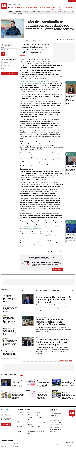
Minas (4, 350)
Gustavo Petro (26, 11)
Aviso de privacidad (54, 420)
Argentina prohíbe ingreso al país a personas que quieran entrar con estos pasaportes (54, 299)
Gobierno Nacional (35, 11)
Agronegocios (20, 412)
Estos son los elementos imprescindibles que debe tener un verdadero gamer (68, 395)
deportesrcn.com (13, 446)
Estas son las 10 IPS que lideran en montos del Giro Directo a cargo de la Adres (10, 309)
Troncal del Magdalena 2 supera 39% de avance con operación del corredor (18, 395)
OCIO (27, 7)
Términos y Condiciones (55, 422)
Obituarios (29, 428)
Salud (4, 305)
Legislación (40, 379)
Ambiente (5, 315)
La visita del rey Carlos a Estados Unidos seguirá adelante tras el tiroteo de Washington (52, 342)
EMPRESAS (23, 7)
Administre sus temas (7, 73)
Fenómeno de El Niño (46, 11)
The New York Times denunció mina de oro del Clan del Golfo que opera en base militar (9, 354)
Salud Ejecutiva (41, 431)
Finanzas (19, 422)
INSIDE (72, 7)
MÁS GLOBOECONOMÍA (66, 360)
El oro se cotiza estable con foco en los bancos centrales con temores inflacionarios (43, 395)
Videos (28, 435)
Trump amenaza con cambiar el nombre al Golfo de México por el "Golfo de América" (71, 170)
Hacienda (5, 338)
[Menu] (9, 7)
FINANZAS (12, 7)
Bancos (5, 293)
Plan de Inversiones (17, 13)
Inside (38, 426)
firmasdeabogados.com (42, 443)
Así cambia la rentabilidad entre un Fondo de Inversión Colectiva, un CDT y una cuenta (10, 298)
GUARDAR (70, 39)
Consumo (19, 417)
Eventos (39, 421)
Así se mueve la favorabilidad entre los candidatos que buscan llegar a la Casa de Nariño (43, 383)
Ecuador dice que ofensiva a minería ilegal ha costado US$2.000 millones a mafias (50, 322)
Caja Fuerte (30, 414)
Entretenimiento (66, 379)
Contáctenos (53, 418)
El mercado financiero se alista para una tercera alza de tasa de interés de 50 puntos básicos (10, 343)
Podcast (19, 431)
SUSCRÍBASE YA (57, 269)
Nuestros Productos (54, 417)
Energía (54, 11)
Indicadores (19, 426)
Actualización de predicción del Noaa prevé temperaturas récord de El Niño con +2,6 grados (9, 320)
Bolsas (5, 326)
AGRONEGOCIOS (41, 7)
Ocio (38, 428)
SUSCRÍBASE (72, 1)
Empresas (19, 421)
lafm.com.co (59, 444)
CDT (10, 13)
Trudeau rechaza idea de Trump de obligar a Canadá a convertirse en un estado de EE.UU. (71, 99)
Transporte (15, 391)
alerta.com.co (4, 446)
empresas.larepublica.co (29, 443)
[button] (22, 263)
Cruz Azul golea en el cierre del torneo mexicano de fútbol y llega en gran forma (68, 383)
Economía (39, 417)
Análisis (39, 412)
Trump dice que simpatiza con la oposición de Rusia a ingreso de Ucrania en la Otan (70, 238)
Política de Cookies (54, 427)
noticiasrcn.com (51, 444)
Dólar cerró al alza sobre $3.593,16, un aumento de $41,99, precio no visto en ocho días (10, 331)
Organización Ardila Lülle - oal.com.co (69, 444)
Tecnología (65, 391)
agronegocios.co (18, 443)
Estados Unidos (61, 11)
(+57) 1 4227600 (5, 419)
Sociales (19, 435)
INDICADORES (68, 7)
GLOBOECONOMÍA (33, 7)
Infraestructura (30, 426)
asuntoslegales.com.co (6, 443)
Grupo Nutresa (69, 11)
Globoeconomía (41, 422)
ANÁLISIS (48, 7)
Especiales (29, 421)
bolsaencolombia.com (54, 443)
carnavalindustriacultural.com (23, 444)
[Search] (65, 4)
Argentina (14, 379)
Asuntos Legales (21, 414)
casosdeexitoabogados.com (8, 444)
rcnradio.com (43, 444)
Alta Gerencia (30, 412)
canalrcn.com (35, 444)
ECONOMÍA (17, 7)
